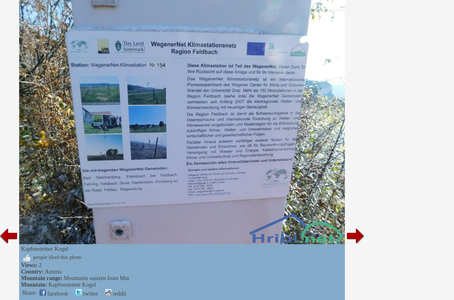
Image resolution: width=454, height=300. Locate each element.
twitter (86, 294)
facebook (53, 294)
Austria (53, 272)
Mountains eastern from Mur (96, 278)
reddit (115, 294)
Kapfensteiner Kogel (72, 285)
